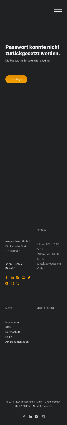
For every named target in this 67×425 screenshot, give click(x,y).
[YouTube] (6, 283)
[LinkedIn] (12, 277)
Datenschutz (12, 332)
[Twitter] (29, 277)
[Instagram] (12, 283)
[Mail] (23, 277)
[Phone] (17, 283)
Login (8, 336)
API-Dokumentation (17, 341)
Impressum (12, 322)
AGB (8, 327)
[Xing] (17, 277)
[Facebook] (6, 277)
